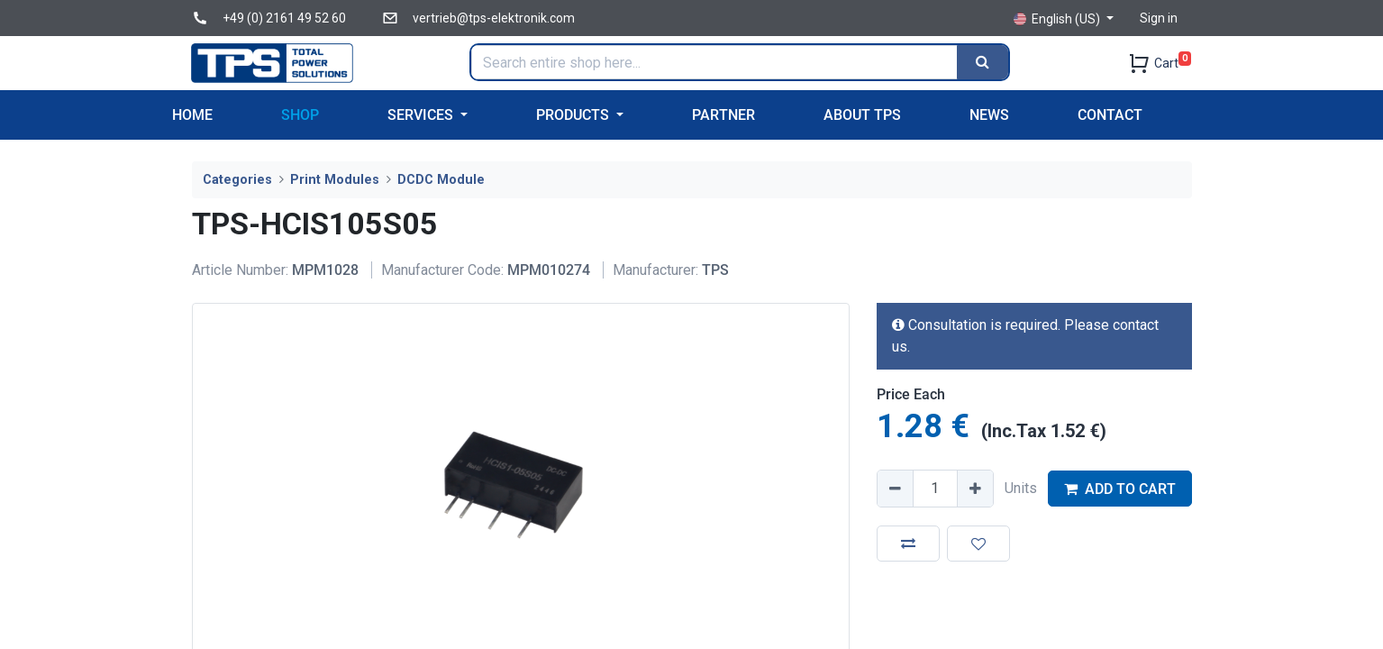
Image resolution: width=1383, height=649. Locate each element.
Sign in (1159, 18)
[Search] (982, 62)
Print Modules (334, 179)
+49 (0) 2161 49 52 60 (284, 18)
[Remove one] (896, 489)
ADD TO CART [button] (1120, 489)
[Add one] (975, 489)
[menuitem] (192, 115)
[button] (908, 544)
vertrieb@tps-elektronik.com (494, 18)
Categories (237, 179)
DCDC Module (441, 179)
